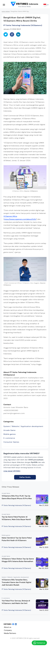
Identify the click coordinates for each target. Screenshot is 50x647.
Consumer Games (11, 442)
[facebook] (12, 34)
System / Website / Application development (23, 426)
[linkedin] (18, 34)
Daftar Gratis (24, 477)
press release (6, 11)
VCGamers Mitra (10, 216)
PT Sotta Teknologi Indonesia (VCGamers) (22, 25)
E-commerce (9, 438)
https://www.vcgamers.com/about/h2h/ (20, 219)
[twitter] (5, 34)
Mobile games (9, 434)
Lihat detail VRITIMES (11, 471)
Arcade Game (9, 430)
